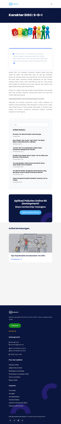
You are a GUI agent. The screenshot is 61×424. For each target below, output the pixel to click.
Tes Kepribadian (14, 397)
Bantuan (14, 325)
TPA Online (12, 390)
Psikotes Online (14, 365)
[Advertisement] (30, 288)
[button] (51, 4)
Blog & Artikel (13, 380)
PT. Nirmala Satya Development (35, 416)
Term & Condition (14, 377)
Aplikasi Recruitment (15, 368)
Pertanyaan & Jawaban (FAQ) (19, 374)
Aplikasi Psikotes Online (30, 212)
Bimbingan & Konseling (16, 371)
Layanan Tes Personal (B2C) (18, 403)
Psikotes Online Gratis (16, 406)
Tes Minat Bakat (14, 400)
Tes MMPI (12, 394)
